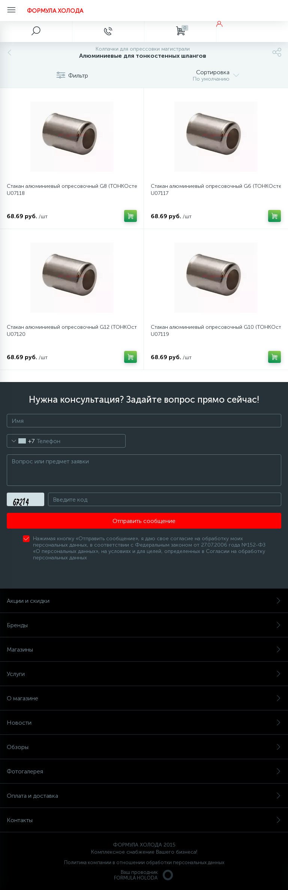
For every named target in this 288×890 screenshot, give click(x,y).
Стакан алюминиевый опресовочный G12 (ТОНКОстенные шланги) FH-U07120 (72, 330)
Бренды (144, 625)
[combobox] (20, 441)
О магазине (144, 698)
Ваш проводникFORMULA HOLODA (144, 875)
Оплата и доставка (144, 795)
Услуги (144, 673)
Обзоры (144, 747)
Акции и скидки (144, 600)
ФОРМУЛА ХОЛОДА (55, 10)
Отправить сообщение (144, 520)
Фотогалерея (144, 771)
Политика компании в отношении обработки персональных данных (144, 862)
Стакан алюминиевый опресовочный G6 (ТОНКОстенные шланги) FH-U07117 (216, 189)
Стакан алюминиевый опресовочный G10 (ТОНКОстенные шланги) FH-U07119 (216, 330)
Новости (144, 722)
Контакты (144, 820)
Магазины (144, 649)
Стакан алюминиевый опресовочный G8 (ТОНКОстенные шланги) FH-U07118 (72, 189)
